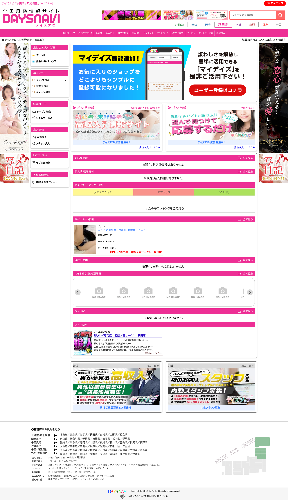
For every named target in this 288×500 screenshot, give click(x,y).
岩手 (208, 24)
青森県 (74, 434)
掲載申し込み (70, 475)
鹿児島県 (125, 454)
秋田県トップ (69, 33)
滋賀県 (103, 446)
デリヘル (40, 55)
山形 (252, 24)
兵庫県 (94, 446)
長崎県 (83, 454)
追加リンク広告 (87, 475)
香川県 (123, 450)
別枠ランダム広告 (105, 475)
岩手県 (83, 434)
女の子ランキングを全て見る (166, 208)
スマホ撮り (123, 33)
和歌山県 (115, 446)
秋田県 (94, 434)
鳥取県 (94, 450)
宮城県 (103, 434)
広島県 (74, 450)
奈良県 (83, 446)
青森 (194, 24)
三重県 (126, 446)
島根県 (83, 450)
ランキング (148, 33)
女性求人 (42, 137)
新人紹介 (110, 33)
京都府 (74, 446)
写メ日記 (136, 33)
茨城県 (106, 438)
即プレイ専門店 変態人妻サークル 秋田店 (136, 252)
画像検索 (81, 457)
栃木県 (116, 438)
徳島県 (143, 450)
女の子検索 (42, 86)
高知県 (133, 450)
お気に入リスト (103, 468)
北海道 (179, 24)
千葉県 (86, 438)
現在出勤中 (177, 33)
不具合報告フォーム (46, 182)
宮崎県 (113, 454)
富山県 (123, 442)
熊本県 (94, 454)
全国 (279, 24)
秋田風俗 (39, 39)
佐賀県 (74, 454)
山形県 (113, 434)
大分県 (103, 454)
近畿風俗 (36, 446)
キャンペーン (163, 33)
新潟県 (133, 442)
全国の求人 (248, 107)
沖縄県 (136, 454)
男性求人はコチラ (149, 147)
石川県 (103, 442)
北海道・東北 (25, 39)
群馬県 (126, 438)
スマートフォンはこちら (93, 479)
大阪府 (63, 446)
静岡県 (83, 442)
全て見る (248, 158)
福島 (265, 24)
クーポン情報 (44, 111)
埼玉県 (96, 438)
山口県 (103, 450)
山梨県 (94, 442)
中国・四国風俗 (39, 449)
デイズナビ (10, 39)
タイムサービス (206, 33)
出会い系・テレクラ (46, 61)
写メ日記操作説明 (57, 472)
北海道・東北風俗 (40, 435)
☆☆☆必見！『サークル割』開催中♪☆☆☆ (122, 230)
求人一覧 (153, 365)
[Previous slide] (78, 292)
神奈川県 (75, 438)
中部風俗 (36, 442)
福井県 (113, 442)
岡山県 (63, 450)
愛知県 (63, 442)
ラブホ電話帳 (43, 162)
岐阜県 (74, 442)
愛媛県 (113, 450)
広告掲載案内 (54, 475)
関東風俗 (36, 439)
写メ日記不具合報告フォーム (82, 472)
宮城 (238, 24)
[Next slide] (250, 292)
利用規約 (52, 479)
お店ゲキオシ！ (85, 33)
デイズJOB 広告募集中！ (116, 142)
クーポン (191, 33)
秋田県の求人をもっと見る (145, 107)
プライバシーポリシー (70, 479)
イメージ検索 (43, 92)
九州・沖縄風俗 (39, 452)
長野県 (143, 442)
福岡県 (63, 454)
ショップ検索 (43, 80)
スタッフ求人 (43, 143)
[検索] (280, 15)
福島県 (123, 434)
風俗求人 (220, 33)
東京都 (63, 438)
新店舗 (99, 33)
